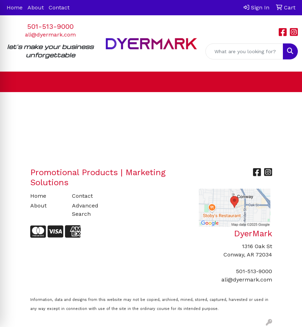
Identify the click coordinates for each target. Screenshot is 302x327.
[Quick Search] (244, 51)
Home (15, 7)
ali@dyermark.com (50, 34)
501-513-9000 (50, 26)
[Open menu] (288, 82)
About (35, 7)
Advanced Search (85, 209)
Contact (59, 7)
